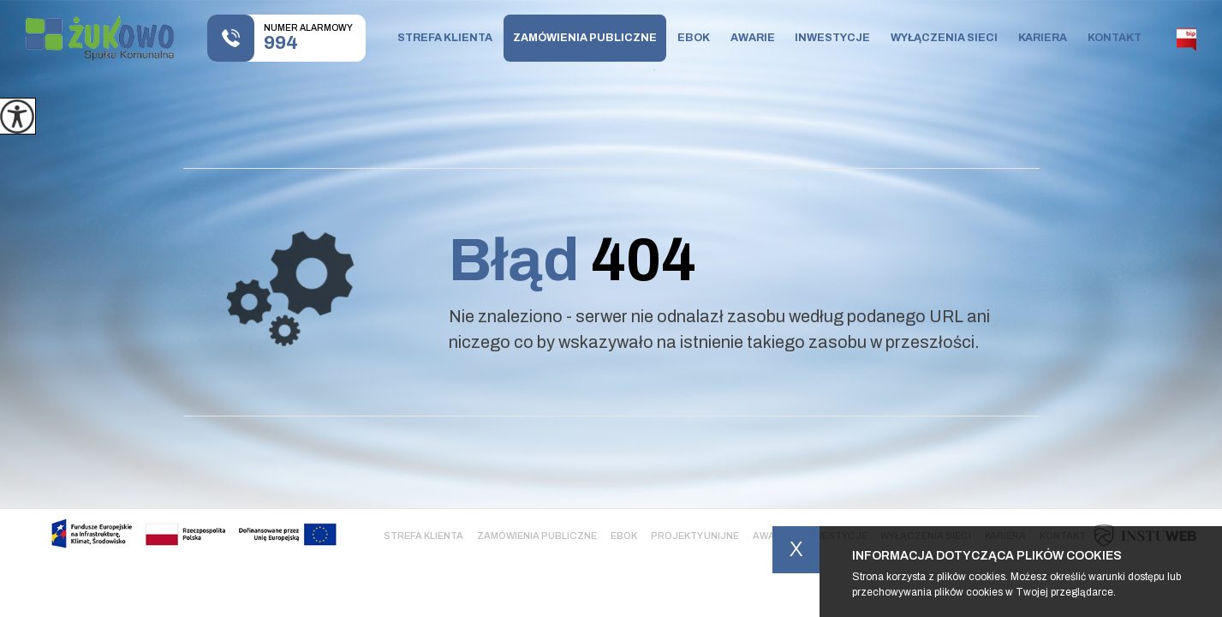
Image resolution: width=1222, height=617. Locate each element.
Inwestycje (832, 38)
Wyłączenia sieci (944, 38)
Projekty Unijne (695, 535)
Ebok (693, 38)
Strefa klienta (444, 38)
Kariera (1042, 38)
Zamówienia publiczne (585, 38)
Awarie (752, 38)
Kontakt (1115, 38)
